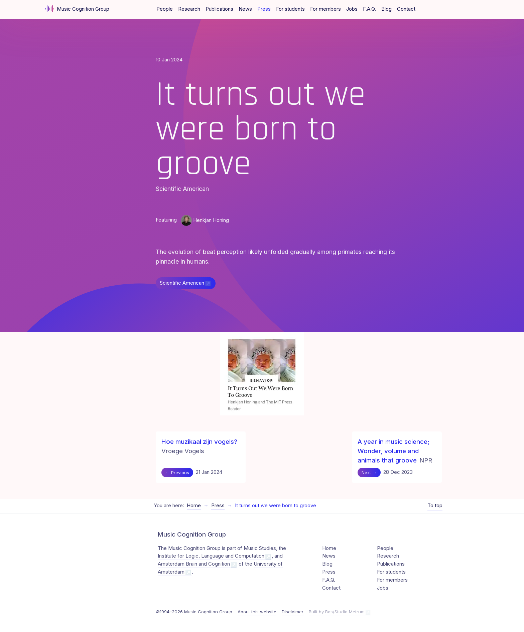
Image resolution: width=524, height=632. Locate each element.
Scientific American (182, 283)
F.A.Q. (369, 9)
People (164, 9)
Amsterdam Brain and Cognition (194, 564)
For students (290, 9)
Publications (219, 9)
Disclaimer (292, 611)
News (245, 9)
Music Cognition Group (77, 8)
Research (189, 9)
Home (194, 506)
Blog (386, 9)
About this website (257, 611)
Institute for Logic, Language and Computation (211, 556)
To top (434, 506)
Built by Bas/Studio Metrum (337, 611)
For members (325, 9)
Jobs (352, 9)
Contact (406, 9)
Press (264, 9)
